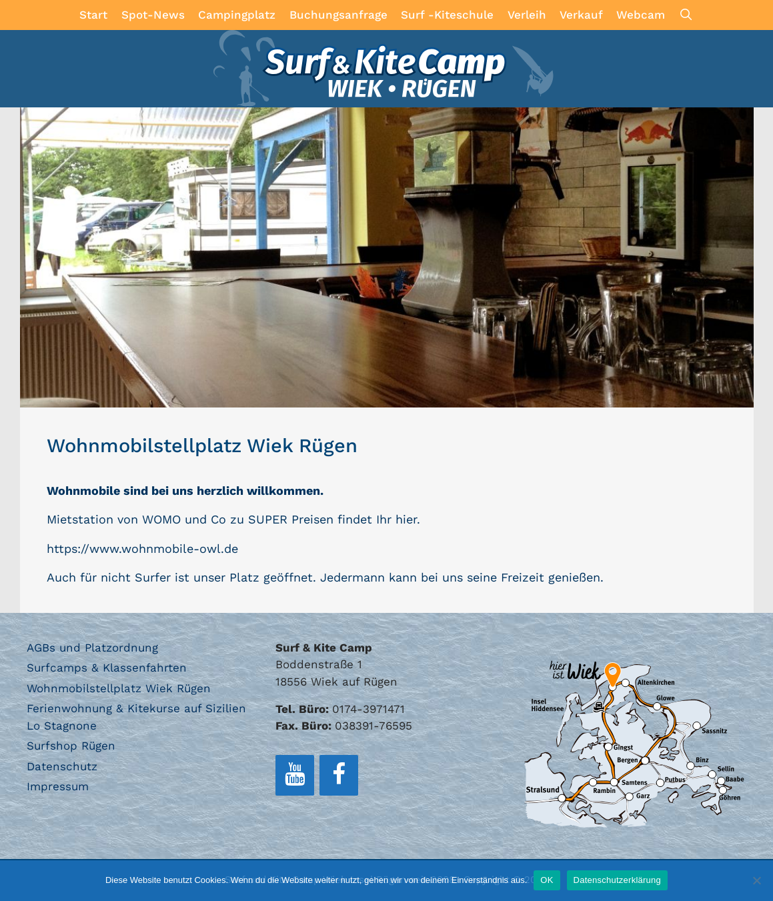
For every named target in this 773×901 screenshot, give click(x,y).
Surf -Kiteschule (447, 14)
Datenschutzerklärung (617, 880)
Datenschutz (62, 766)
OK (546, 880)
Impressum (58, 786)
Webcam (640, 14)
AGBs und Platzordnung (92, 647)
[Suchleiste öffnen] (686, 15)
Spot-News (153, 14)
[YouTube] (294, 775)
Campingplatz (236, 14)
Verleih (527, 14)
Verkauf (581, 14)
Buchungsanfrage (338, 14)
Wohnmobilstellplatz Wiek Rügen (119, 688)
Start (93, 14)
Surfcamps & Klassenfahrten (107, 667)
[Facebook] (338, 775)
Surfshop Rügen (71, 745)
